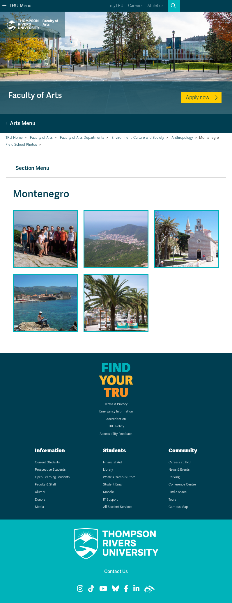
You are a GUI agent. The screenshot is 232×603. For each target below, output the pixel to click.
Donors (40, 499)
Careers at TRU (180, 462)
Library (108, 470)
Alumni (40, 492)
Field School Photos (21, 145)
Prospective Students (50, 470)
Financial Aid (112, 462)
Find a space (178, 492)
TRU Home (14, 138)
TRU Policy (116, 426)
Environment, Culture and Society (137, 138)
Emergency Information (116, 411)
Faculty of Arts (41, 138)
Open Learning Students (52, 477)
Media (39, 507)
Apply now (197, 97)
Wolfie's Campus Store (119, 477)
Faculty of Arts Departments (82, 138)
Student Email (113, 484)
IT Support (110, 499)
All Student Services (117, 507)
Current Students (47, 462)
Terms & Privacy (116, 404)
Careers (135, 5)
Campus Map (178, 507)
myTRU (116, 5)
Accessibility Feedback (116, 434)
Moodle (108, 492)
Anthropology (182, 138)
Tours (172, 499)
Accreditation (116, 419)
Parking (174, 477)
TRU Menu (16, 5)
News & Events (179, 470)
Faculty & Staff (45, 484)
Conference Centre (182, 484)
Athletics (155, 5)
